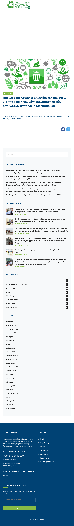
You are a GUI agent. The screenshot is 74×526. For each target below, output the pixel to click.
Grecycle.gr (44, 454)
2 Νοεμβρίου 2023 (20, 214)
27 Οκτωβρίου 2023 (21, 224)
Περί (42, 439)
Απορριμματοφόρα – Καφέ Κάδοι (17, 284)
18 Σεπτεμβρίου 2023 (22, 233)
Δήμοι (8, 292)
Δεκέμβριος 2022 (11, 359)
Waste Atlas (44, 450)
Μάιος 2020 (9, 405)
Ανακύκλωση (10, 281)
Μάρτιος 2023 (10, 352)
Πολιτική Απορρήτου (47, 462)
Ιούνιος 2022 (10, 378)
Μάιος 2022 (9, 382)
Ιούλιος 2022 (10, 374)
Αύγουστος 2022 (11, 371)
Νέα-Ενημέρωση (11, 303)
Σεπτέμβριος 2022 (12, 367)
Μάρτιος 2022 (10, 389)
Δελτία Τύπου (8, 93)
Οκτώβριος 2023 (11, 325)
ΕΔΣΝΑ (42, 447)
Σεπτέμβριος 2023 (12, 329)
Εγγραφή (19, 508)
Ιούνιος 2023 (10, 340)
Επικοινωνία (44, 458)
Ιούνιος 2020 (10, 401)
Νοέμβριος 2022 (11, 363)
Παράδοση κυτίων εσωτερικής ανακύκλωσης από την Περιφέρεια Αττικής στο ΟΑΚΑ (33, 195)
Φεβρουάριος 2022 (12, 393)
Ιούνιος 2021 (10, 397)
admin (20, 110)
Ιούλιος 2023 (10, 337)
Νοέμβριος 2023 (11, 321)
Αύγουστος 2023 (11, 333)
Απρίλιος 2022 (10, 386)
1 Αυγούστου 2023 (21, 254)
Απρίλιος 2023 (10, 348)
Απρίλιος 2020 (10, 408)
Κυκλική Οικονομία (12, 299)
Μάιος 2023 (9, 344)
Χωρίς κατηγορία (11, 307)
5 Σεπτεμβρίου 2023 (21, 245)
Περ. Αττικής (45, 443)
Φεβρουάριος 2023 (12, 355)
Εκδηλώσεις (10, 296)
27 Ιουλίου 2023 (20, 266)
